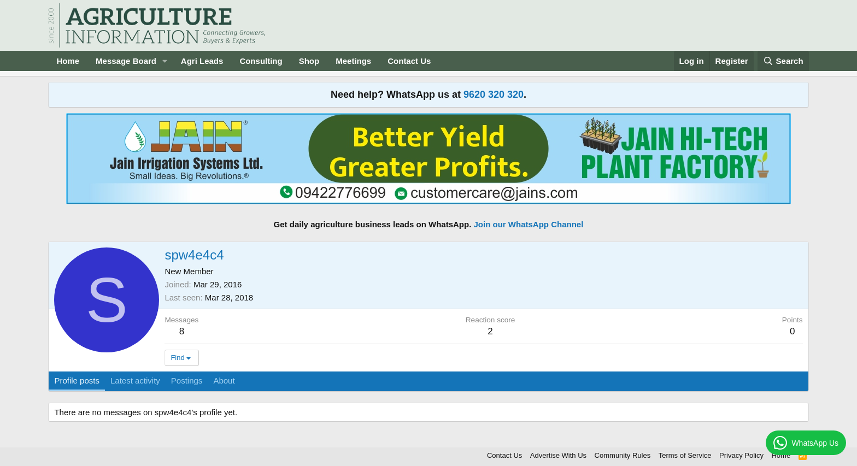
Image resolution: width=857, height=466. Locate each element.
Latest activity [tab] (135, 380)
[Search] (783, 61)
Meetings (353, 61)
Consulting (260, 61)
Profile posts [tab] (76, 380)
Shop (309, 61)
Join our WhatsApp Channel (529, 224)
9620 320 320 (493, 94)
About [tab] (223, 380)
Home (67, 61)
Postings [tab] (187, 380)
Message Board (126, 61)
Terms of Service (685, 455)
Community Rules (623, 455)
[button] (165, 61)
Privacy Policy (741, 455)
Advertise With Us (558, 455)
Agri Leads (202, 61)
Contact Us (409, 61)
